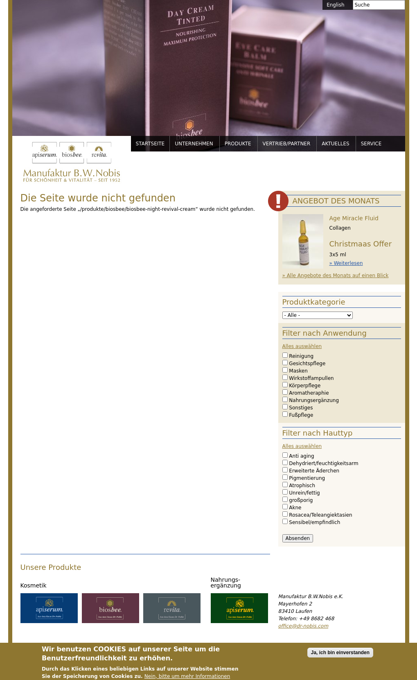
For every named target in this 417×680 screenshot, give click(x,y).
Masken (298, 371)
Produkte (238, 144)
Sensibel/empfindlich (314, 522)
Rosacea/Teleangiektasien (320, 515)
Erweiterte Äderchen (314, 471)
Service (371, 144)
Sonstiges (301, 408)
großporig (301, 500)
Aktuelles (335, 144)
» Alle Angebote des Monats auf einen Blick (335, 275)
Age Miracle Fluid (354, 218)
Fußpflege (301, 415)
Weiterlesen (348, 263)
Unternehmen (194, 144)
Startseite (150, 144)
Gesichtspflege (307, 363)
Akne (295, 508)
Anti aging (301, 456)
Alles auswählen (302, 346)
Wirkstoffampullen (311, 378)
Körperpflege (304, 386)
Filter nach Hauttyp (317, 433)
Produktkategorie (313, 302)
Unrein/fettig (304, 493)
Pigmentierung (307, 478)
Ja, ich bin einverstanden (340, 656)
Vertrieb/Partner (287, 144)
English (335, 5)
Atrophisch (302, 485)
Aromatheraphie (309, 393)
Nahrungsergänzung (314, 400)
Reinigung (301, 356)
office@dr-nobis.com (303, 626)
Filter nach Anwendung (324, 333)
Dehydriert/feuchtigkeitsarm (323, 463)
